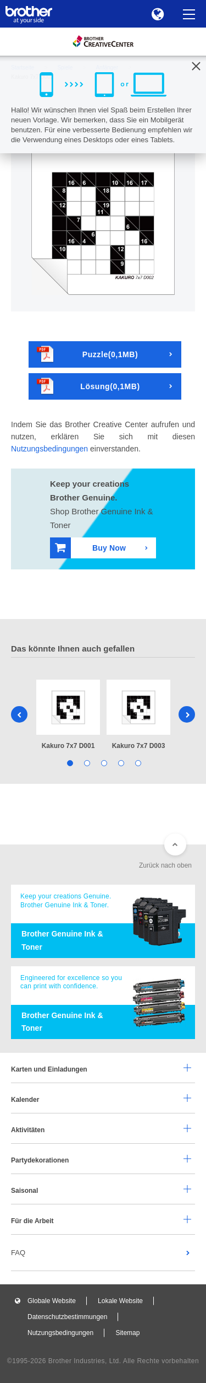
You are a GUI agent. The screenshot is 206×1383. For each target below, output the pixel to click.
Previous (19, 714)
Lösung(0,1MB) (88, 386)
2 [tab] (86, 763)
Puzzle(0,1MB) (87, 354)
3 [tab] (103, 763)
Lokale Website (120, 1301)
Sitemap (127, 1333)
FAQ (18, 1253)
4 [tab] (120, 763)
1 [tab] (69, 763)
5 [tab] (137, 763)
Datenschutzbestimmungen (67, 1317)
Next (187, 714)
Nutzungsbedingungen (49, 448)
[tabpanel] (68, 716)
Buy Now (90, 547)
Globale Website (51, 1301)
